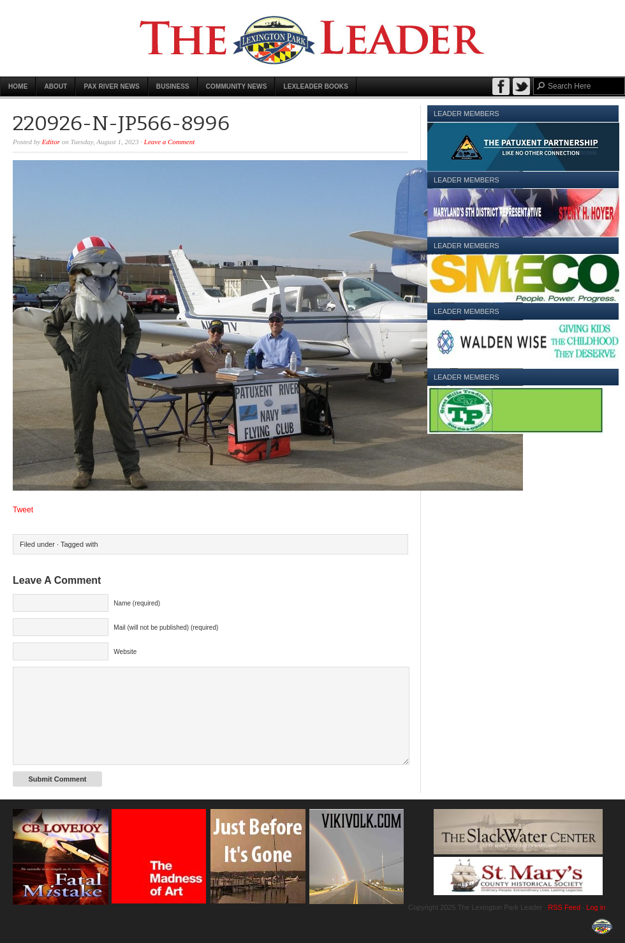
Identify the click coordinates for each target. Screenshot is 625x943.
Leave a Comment (169, 141)
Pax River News (111, 86)
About (55, 86)
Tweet (23, 509)
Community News (236, 86)
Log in (595, 907)
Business (172, 86)
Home (17, 86)
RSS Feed (564, 907)
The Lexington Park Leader (312, 38)
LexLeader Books (315, 86)
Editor (51, 141)
